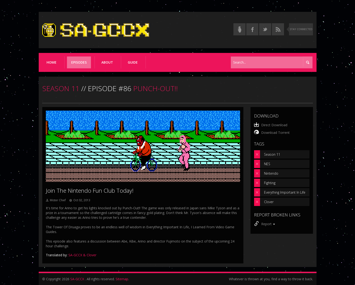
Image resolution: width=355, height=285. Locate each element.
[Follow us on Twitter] (265, 29)
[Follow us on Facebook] (252, 29)
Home (52, 62)
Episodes (79, 62)
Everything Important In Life (284, 192)
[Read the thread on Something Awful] (239, 29)
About (107, 62)
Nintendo (271, 173)
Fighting (269, 183)
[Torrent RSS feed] (278, 29)
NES (267, 164)
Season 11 (272, 154)
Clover (269, 202)
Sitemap (122, 279)
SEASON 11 (60, 88)
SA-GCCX (77, 279)
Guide (133, 62)
